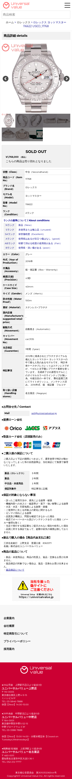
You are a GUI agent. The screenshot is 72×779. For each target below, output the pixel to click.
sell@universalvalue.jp (44, 413)
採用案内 (9, 649)
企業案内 (9, 618)
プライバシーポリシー (17, 641)
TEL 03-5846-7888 (12, 701)
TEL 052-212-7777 (11, 761)
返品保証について (15, 569)
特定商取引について (16, 633)
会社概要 (9, 626)
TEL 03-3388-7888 (12, 730)
